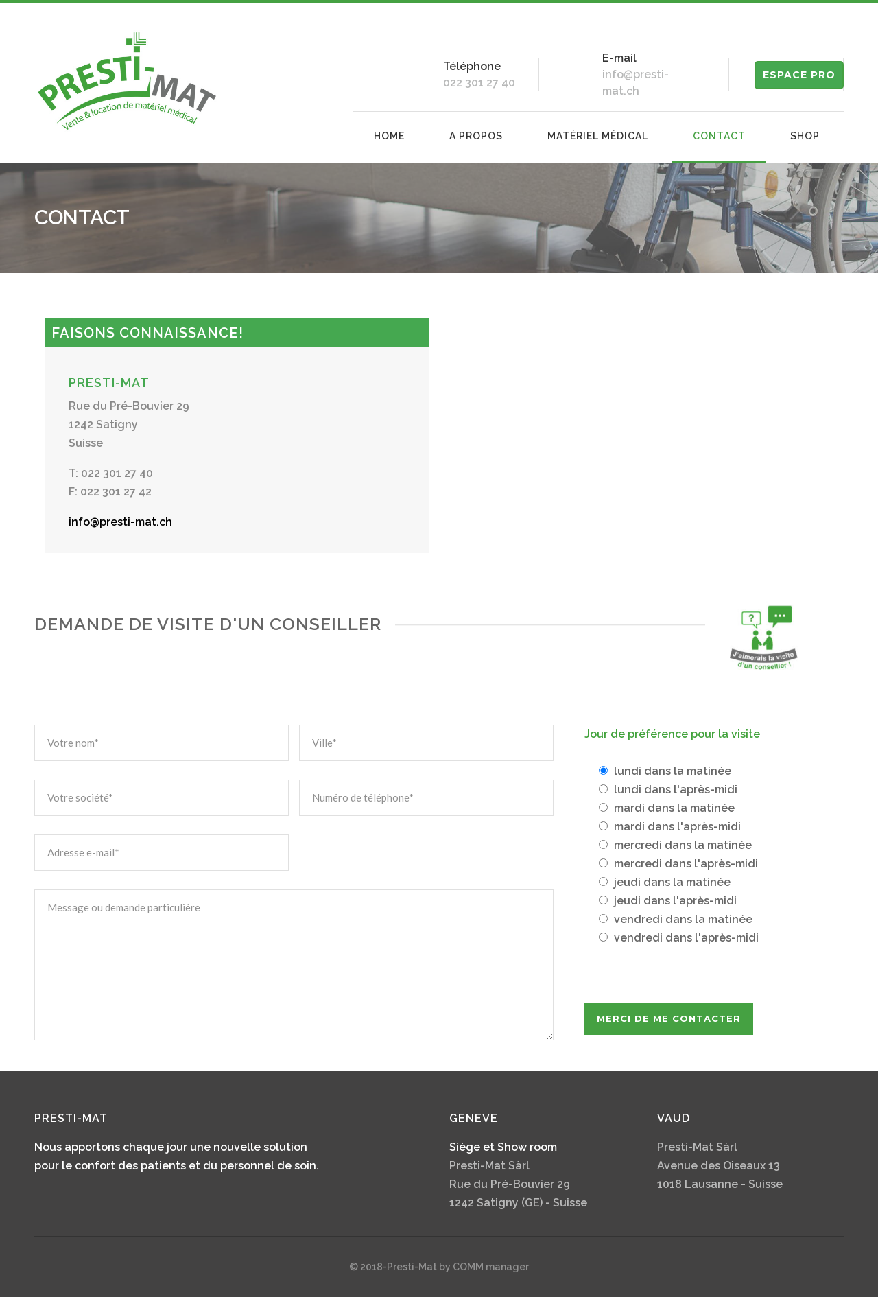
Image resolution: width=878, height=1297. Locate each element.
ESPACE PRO (799, 75)
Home (389, 135)
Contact (719, 135)
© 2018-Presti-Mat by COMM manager (439, 1266)
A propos (476, 135)
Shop (805, 135)
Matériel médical (597, 135)
